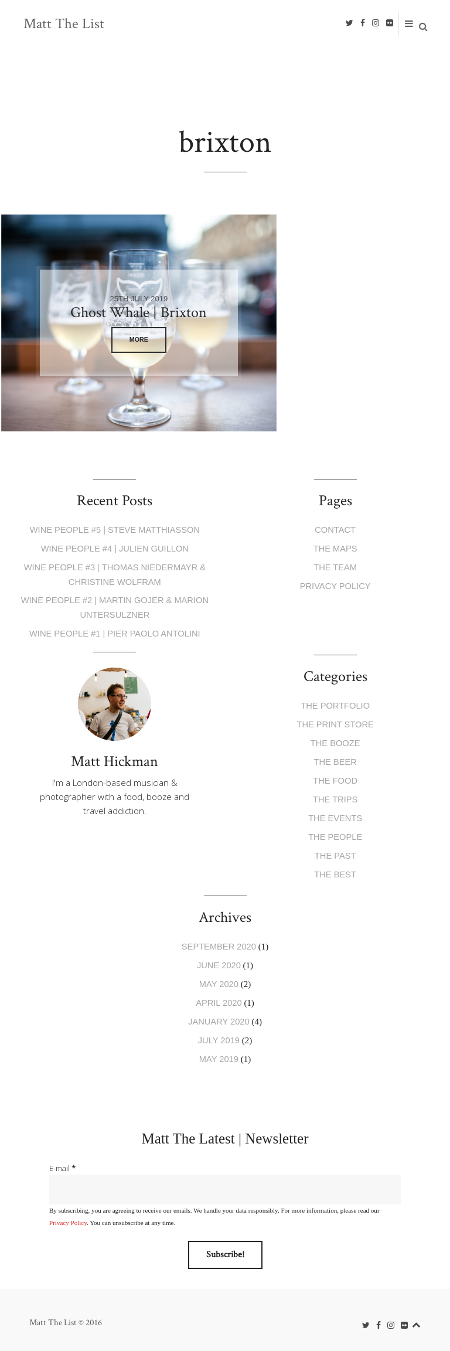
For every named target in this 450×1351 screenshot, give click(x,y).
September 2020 (218, 942)
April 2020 (218, 997)
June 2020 (218, 960)
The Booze (335, 741)
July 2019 (218, 1034)
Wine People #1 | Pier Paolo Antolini (115, 632)
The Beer (335, 759)
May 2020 (219, 979)
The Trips (335, 796)
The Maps (335, 548)
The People (335, 833)
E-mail (62, 1161)
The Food (335, 777)
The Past (335, 851)
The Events (335, 814)
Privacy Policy (335, 585)
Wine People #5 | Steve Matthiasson (115, 530)
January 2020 (219, 1015)
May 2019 (219, 1052)
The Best (334, 870)
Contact (335, 530)
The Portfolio (335, 704)
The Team (335, 566)
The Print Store (335, 722)
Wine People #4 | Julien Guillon (114, 548)
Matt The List (64, 24)
